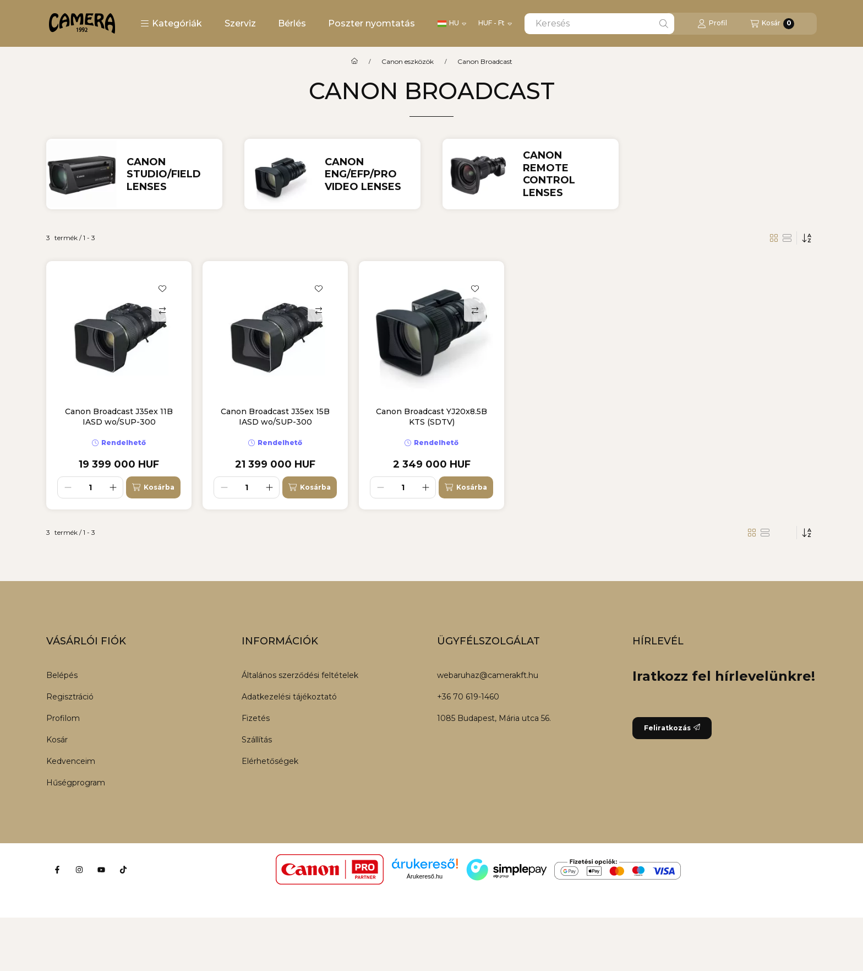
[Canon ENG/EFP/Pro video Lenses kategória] (368, 174)
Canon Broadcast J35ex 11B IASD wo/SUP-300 (119, 416)
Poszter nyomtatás (371, 23)
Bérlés (292, 23)
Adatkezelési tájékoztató (289, 697)
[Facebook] (57, 870)
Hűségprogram (75, 783)
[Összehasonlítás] (162, 311)
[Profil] (712, 24)
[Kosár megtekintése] (772, 24)
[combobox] (599, 24)
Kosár (57, 740)
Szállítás (257, 740)
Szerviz (240, 23)
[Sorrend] (807, 238)
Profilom (63, 718)
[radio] (787, 238)
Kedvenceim (70, 761)
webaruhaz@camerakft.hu (487, 675)
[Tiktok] (123, 870)
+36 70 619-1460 (468, 697)
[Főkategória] (354, 62)
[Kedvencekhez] (162, 289)
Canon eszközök (407, 62)
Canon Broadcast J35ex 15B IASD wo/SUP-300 (275, 416)
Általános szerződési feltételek (300, 675)
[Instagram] (79, 870)
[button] (171, 24)
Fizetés (256, 718)
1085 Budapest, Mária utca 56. (494, 718)
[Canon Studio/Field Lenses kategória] (170, 174)
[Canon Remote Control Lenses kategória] (566, 174)
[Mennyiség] (90, 487)
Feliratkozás (672, 728)
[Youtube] (101, 870)
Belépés (62, 675)
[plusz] (112, 487)
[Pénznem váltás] (495, 24)
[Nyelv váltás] (452, 24)
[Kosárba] (153, 487)
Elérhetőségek (270, 761)
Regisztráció (70, 697)
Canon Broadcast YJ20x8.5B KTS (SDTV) (431, 416)
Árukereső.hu (425, 876)
